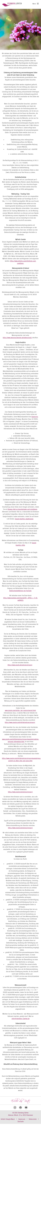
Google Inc (35, 417)
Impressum (21, 1119)
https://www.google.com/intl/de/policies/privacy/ (20, 722)
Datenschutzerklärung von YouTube (20, 591)
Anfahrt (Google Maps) (8, 1119)
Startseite (21, 1121)
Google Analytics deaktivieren (24, 519)
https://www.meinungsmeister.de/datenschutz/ (17, 338)
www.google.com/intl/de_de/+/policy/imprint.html (20, 710)
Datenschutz (33, 1119)
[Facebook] (20, 1107)
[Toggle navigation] (35, 3)
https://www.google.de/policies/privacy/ (20, 665)
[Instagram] (14, 1107)
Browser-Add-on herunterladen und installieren (22, 509)
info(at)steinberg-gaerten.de (21, 1019)
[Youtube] (26, 1107)
